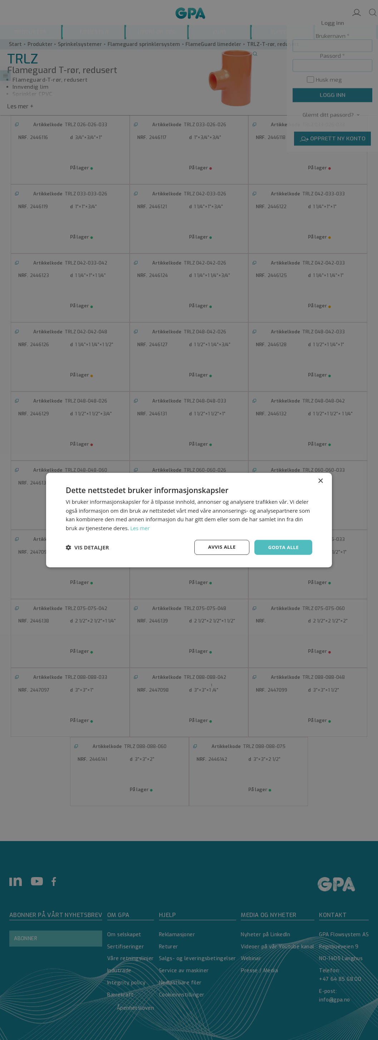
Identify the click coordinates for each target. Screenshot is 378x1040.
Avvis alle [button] (219, 547)
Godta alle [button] (283, 547)
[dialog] (189, 520)
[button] (87, 547)
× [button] (320, 480)
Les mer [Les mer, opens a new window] (140, 527)
